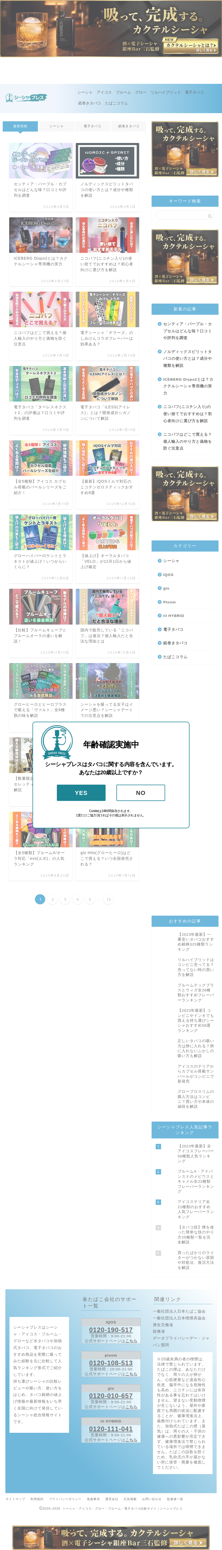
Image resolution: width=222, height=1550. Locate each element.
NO (141, 793)
